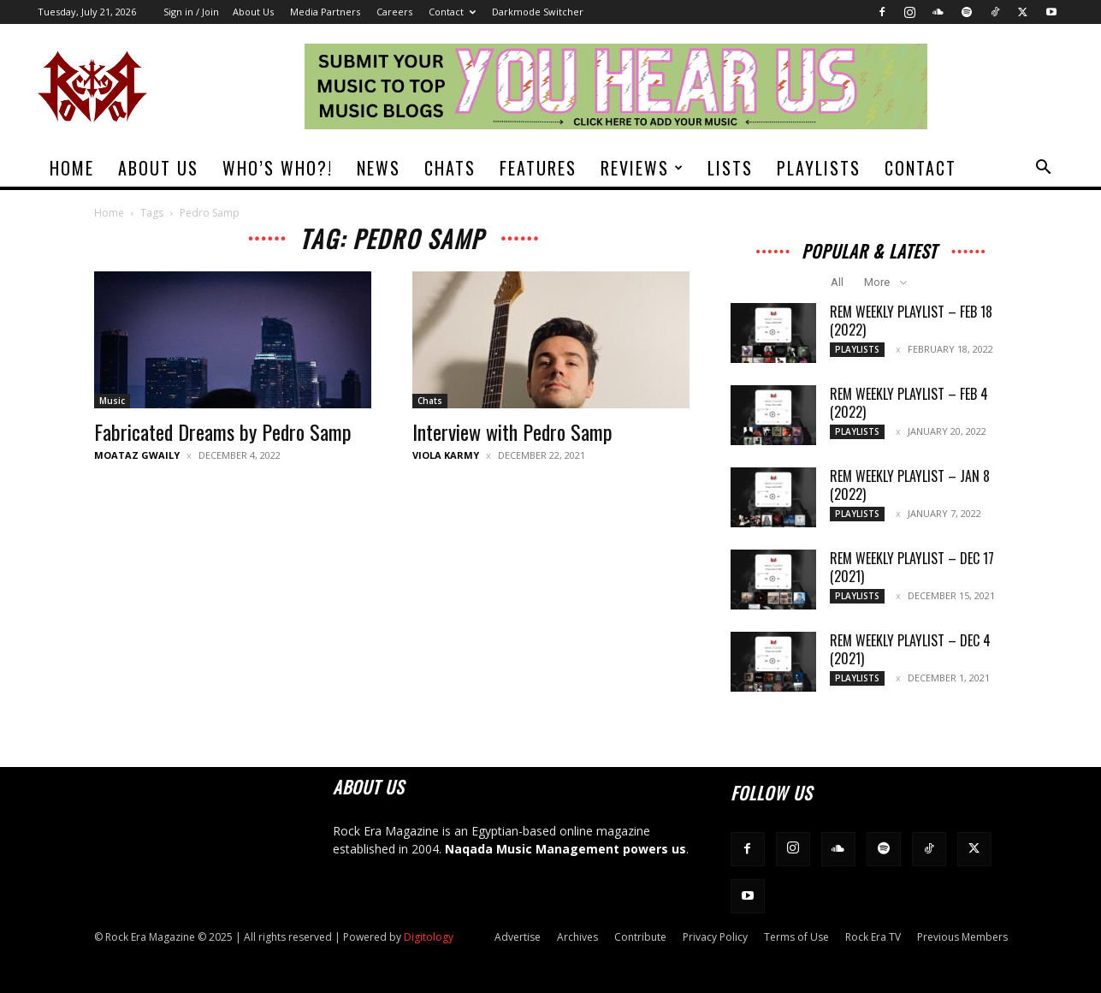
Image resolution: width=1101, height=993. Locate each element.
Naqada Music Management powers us (565, 849)
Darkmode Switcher (537, 11)
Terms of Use (796, 937)
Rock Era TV (873, 937)
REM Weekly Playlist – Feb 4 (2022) (909, 403)
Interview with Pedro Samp (512, 431)
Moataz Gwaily (137, 455)
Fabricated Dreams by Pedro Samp (223, 431)
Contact (452, 11)
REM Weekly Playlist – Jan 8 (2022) (910, 485)
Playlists (819, 168)
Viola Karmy (445, 455)
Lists (730, 168)
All (837, 282)
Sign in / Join (191, 11)
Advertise (517, 937)
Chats (450, 168)
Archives (577, 937)
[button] (1043, 169)
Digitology (428, 937)
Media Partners (325, 11)
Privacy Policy (715, 937)
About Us (253, 11)
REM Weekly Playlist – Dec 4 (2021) (910, 649)
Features (538, 168)
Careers (394, 11)
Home (72, 168)
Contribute (640, 937)
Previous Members (962, 937)
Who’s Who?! (277, 168)
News (378, 168)
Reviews (642, 168)
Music (112, 401)
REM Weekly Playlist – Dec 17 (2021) (912, 567)
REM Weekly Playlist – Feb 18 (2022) (911, 320)
